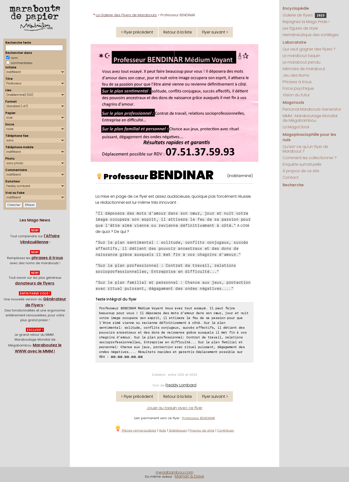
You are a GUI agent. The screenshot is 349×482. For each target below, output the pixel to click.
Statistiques (178, 430)
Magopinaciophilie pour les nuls (309, 137)
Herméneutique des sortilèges (311, 35)
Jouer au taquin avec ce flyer (174, 408)
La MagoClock (296, 127)
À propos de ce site (301, 171)
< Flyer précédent (137, 32)
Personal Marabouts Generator (312, 109)
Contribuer (225, 430)
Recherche (293, 185)
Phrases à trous (297, 82)
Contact (291, 177)
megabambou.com (174, 472)
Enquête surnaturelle (302, 164)
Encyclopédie (296, 8)
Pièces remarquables (135, 430)
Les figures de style (300, 28)
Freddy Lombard (181, 385)
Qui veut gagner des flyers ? (309, 49)
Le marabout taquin (301, 55)
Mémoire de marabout (304, 69)
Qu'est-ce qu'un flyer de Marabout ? (305, 149)
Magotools (293, 102)
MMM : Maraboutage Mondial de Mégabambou (310, 118)
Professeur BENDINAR (198, 418)
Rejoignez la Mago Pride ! (306, 22)
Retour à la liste (177, 32)
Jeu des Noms (296, 75)
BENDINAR (182, 175)
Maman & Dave (189, 476)
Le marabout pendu (301, 62)
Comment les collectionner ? (310, 158)
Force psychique (298, 88)
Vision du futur (296, 95)
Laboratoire (294, 42)
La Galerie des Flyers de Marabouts (126, 15)
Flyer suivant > (215, 32)
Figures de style (202, 430)
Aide (162, 430)
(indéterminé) (240, 176)
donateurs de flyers (34, 283)
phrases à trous (47, 258)
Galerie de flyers (304, 15)
